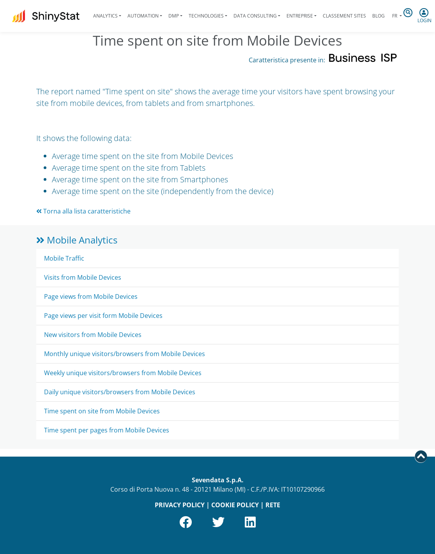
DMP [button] (173, 15)
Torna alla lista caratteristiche (83, 211)
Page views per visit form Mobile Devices (103, 315)
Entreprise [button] (299, 15)
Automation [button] (143, 15)
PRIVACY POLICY (180, 505)
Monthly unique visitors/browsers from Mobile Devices (124, 353)
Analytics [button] (105, 15)
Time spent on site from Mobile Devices (102, 411)
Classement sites (344, 15)
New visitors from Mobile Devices (92, 334)
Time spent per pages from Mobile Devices (106, 430)
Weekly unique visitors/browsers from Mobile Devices (123, 373)
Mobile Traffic (64, 258)
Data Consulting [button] (255, 15)
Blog (378, 15)
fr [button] (394, 15)
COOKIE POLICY (235, 505)
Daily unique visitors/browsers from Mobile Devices (119, 392)
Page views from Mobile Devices (91, 296)
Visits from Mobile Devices (82, 277)
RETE (272, 505)
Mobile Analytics (76, 239)
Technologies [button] (206, 15)
